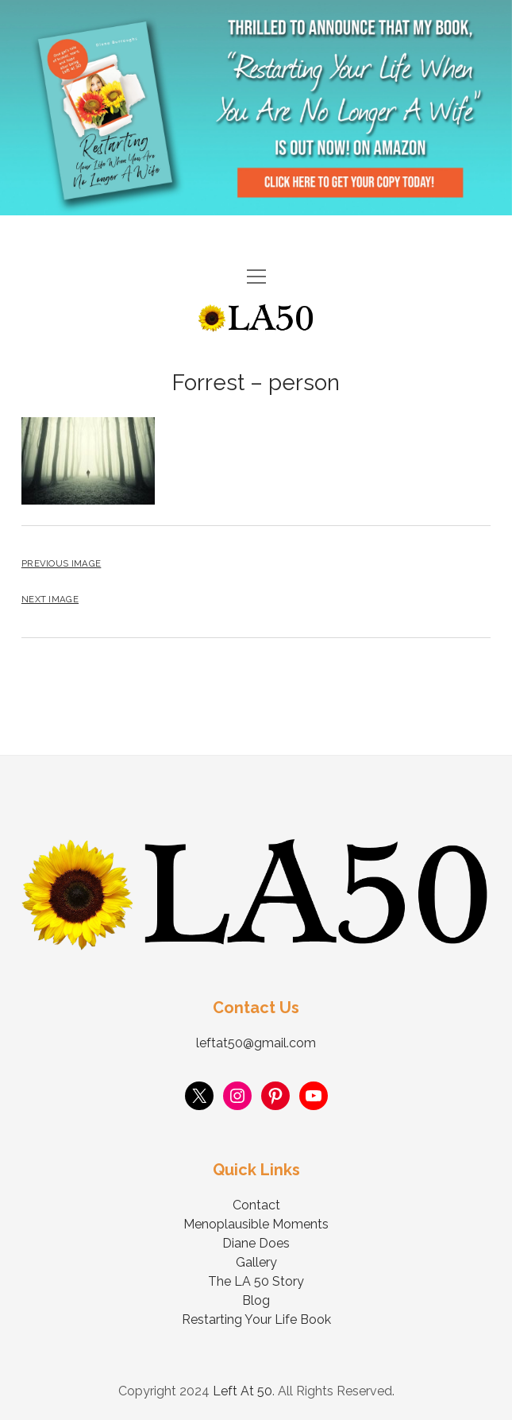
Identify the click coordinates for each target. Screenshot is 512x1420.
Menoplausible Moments (256, 1224)
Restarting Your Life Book (256, 1319)
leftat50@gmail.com (256, 1042)
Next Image (50, 599)
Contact (256, 1205)
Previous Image (61, 563)
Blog (256, 1300)
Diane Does (256, 1243)
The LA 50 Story (256, 1281)
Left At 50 (242, 1391)
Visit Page (256, 107)
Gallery (256, 1262)
